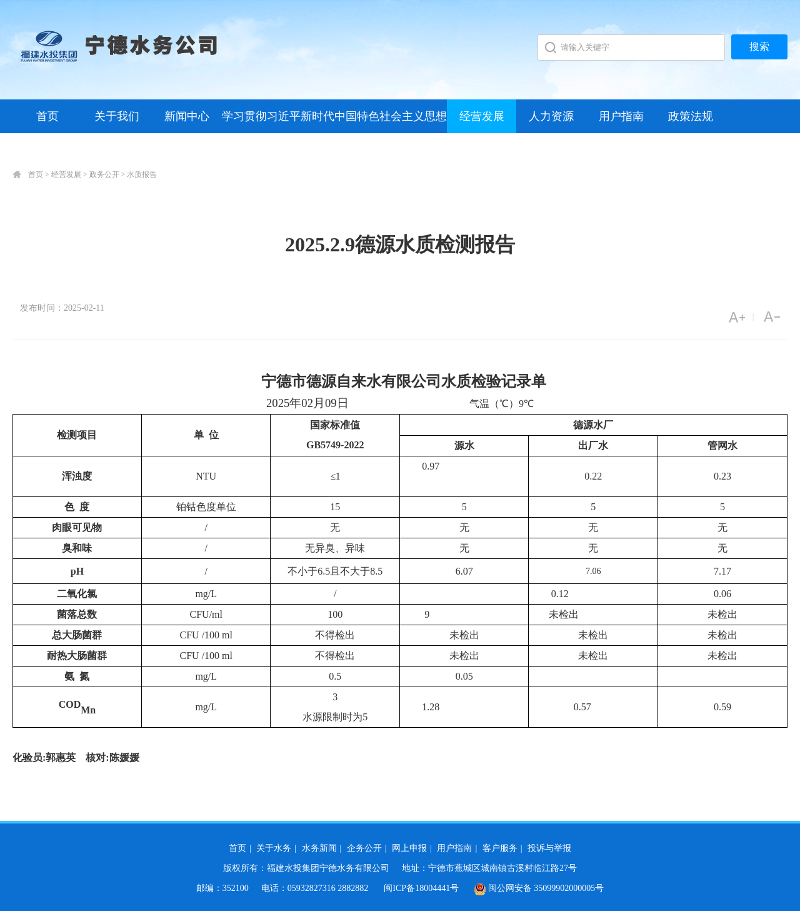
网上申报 (409, 848)
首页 (47, 116)
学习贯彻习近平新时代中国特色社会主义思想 (334, 116)
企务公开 (364, 848)
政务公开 (104, 174)
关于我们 (116, 116)
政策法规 (690, 116)
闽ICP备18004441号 (421, 888)
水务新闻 (319, 848)
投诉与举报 (549, 848)
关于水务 (273, 848)
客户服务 (500, 848)
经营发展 (481, 116)
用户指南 (621, 116)
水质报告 (142, 174)
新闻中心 (186, 116)
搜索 (759, 46)
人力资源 (551, 116)
